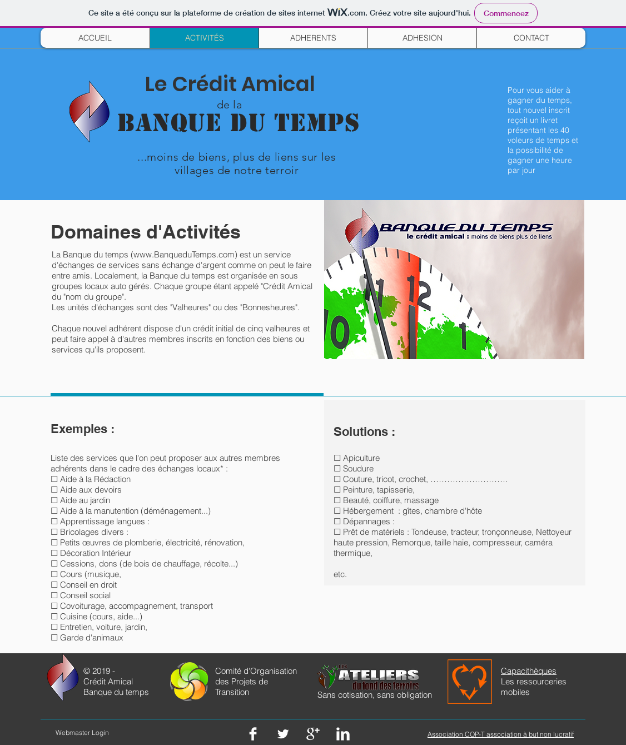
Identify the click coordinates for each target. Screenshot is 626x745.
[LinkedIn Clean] (343, 734)
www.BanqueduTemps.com (184, 254)
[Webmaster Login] (82, 732)
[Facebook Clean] (253, 734)
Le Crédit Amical (230, 83)
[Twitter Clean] (283, 734)
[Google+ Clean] (313, 734)
